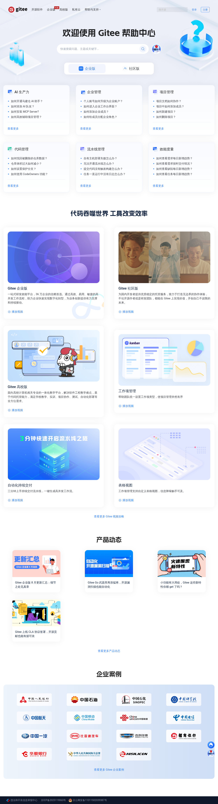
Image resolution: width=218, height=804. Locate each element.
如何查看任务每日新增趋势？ (174, 174)
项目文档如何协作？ (168, 101)
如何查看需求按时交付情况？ (174, 163)
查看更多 (13, 128)
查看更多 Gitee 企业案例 (109, 769)
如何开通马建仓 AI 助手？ (27, 101)
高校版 (63, 9)
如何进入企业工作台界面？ (100, 106)
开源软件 (37, 9)
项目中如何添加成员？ (170, 106)
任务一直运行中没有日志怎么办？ (105, 174)
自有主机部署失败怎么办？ (100, 158)
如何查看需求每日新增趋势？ (174, 158)
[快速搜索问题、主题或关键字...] (103, 49)
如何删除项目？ (166, 117)
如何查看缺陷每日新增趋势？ (174, 168)
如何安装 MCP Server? (25, 111)
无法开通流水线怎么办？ (99, 163)
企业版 (51, 9)
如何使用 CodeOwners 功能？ (29, 174)
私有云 (76, 9)
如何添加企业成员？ (96, 111)
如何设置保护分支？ (23, 168)
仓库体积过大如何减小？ (26, 163)
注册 (205, 9)
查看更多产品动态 (109, 651)
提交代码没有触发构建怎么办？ (103, 168)
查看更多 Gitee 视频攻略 (109, 516)
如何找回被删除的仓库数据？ (29, 158)
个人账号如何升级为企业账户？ (103, 101)
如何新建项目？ (166, 111)
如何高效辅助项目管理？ (26, 117)
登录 (194, 9)
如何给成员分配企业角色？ (100, 117)
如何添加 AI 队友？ (23, 106)
